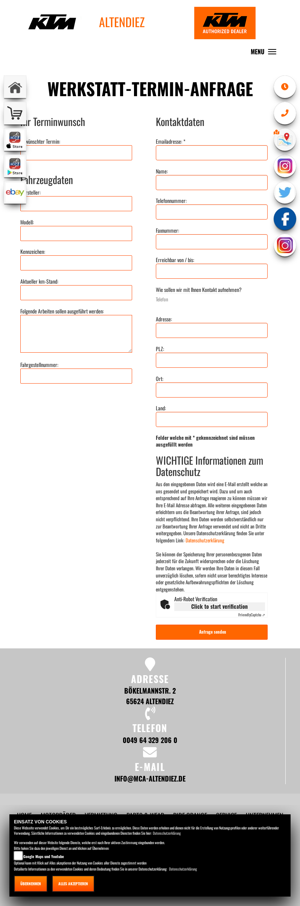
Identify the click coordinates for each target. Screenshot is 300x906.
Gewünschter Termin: (40, 141)
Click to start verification (219, 606)
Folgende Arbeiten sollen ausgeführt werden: (62, 311)
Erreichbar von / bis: (175, 260)
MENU (265, 53)
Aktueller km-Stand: (39, 281)
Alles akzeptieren (73, 883)
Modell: (27, 222)
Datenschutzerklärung (205, 540)
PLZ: (160, 349)
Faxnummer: (167, 230)
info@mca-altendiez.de (150, 778)
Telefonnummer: (171, 200)
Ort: (159, 378)
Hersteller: (30, 192)
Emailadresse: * (171, 141)
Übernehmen (30, 883)
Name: (162, 171)
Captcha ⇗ (251, 614)
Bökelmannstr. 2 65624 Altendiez (150, 695)
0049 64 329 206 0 (150, 740)
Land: (161, 408)
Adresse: (164, 319)
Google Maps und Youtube (43, 856)
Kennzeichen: (32, 251)
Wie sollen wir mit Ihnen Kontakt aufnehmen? (199, 289)
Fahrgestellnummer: (39, 365)
